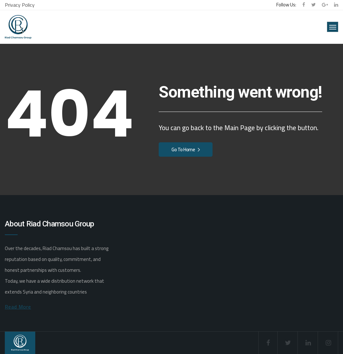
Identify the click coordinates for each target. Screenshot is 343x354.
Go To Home (186, 149)
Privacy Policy (20, 5)
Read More (18, 306)
